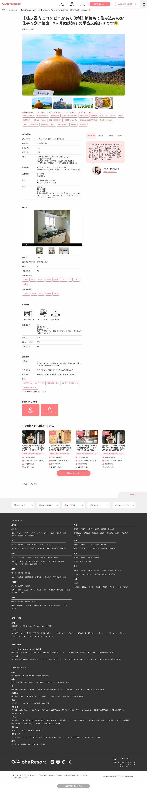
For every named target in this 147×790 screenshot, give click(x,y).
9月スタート (15, 636)
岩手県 (20, 544)
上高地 (26, 590)
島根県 (83, 544)
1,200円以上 (15, 703)
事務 (44, 652)
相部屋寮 (53, 689)
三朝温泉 (96, 548)
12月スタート (48, 636)
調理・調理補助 (80, 652)
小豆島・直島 (78, 561)
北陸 (13, 569)
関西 (75, 525)
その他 (111, 652)
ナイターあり (16, 723)
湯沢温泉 (14, 592)
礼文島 (59, 533)
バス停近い (52, 696)
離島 (29, 744)
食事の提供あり (52, 720)
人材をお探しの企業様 (20, 777)
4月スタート (82, 633)
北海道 (13, 525)
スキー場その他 (116, 659)
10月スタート (26, 636)
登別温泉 (31, 536)
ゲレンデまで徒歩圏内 (122, 720)
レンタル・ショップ (71, 659)
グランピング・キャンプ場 (90, 737)
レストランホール (22, 652)
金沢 (13, 577)
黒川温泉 (112, 574)
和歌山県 (111, 529)
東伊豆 (65, 605)
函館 (64, 533)
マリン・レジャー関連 (100, 652)
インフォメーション (102, 659)
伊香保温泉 (23, 564)
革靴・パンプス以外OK (84, 710)
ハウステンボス (79, 574)
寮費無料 (14, 689)
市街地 (42, 744)
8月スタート (123, 633)
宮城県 (27, 544)
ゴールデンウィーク (18, 633)
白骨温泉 (52, 590)
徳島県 (90, 557)
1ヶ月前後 (23, 626)
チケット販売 (23, 659)
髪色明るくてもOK (67, 710)
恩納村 (91, 587)
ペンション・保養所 (73, 737)
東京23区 (14, 561)
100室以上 (15, 730)
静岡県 (20, 601)
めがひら (113, 548)
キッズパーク (58, 659)
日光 (49, 561)
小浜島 (118, 587)
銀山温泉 (41, 548)
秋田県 (34, 544)
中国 (75, 540)
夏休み (29, 633)
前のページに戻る (30, 484)
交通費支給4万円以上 (117, 710)
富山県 (13, 573)
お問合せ (84, 775)
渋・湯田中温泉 (36, 590)
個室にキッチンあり (83, 689)
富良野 (13, 536)
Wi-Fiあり (61, 689)
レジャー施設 (37, 737)
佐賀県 (83, 570)
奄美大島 (97, 574)
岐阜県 (13, 601)
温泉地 (23, 744)
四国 (75, 553)
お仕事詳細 (91, 135)
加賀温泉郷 (29, 577)
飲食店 (54, 737)
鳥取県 (76, 544)
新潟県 (13, 586)
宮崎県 (110, 570)
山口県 (103, 544)
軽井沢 (13, 590)
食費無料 (62, 720)
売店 (48, 652)
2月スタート (62, 633)
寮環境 (101, 135)
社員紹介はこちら (110, 172)
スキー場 (47, 737)
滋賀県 (76, 529)
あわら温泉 (47, 577)
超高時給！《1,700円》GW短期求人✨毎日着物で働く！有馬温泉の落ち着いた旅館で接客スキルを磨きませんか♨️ (113, 448)
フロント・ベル (35, 652)
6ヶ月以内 (40, 626)
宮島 (75, 548)
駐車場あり (70, 689)
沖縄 (75, 579)
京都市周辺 (77, 533)
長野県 (27, 586)
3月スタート (72, 633)
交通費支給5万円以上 (18, 713)
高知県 (83, 557)
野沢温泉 (60, 590)
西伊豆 (13, 608)
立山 (64, 577)
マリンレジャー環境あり (75, 720)
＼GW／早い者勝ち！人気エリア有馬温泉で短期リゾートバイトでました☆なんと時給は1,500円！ (87, 448)
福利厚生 (120, 135)
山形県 (41, 544)
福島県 (48, 544)
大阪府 (90, 529)
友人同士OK (36, 710)
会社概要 (52, 775)
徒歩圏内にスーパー (34, 696)
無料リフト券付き (107, 720)
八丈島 (42, 564)
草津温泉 (35, 561)
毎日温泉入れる (27, 720)
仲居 (13, 652)
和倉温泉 (20, 577)
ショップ (61, 737)
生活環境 (110, 135)
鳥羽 (50, 605)
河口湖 (68, 590)
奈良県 (103, 529)
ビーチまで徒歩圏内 (92, 720)
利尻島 (52, 533)
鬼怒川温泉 (33, 564)
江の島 (43, 561)
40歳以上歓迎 (44, 682)
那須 (54, 561)
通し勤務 (14, 710)
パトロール (34, 659)
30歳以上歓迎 (33, 682)
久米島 (98, 587)
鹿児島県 (118, 570)
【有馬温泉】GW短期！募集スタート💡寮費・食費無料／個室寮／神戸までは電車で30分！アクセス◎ (60, 448)
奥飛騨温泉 (37, 605)
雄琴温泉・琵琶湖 (98, 533)
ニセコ (19, 533)
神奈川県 (21, 557)
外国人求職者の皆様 (72, 775)
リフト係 (14, 659)
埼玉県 (29, 557)
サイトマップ (17, 775)
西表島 (112, 587)
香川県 (76, 557)
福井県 (27, 573)
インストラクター (46, 659)
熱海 (13, 605)
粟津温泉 (38, 577)
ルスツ (39, 533)
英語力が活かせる (28, 675)
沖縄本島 (77, 587)
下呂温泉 (28, 605)
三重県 (34, 601)
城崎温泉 (87, 533)
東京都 (13, 557)
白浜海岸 (125, 533)
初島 (45, 605)
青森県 (13, 544)
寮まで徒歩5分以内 (97, 689)
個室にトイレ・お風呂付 (27, 689)
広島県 (96, 544)
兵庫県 (96, 529)
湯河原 (27, 561)
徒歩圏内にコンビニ (18, 696)
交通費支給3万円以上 (101, 710)
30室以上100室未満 (27, 730)
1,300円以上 (26, 703)
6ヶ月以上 (48, 626)
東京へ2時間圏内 (63, 696)
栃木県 (42, 557)
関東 (13, 553)
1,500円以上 (46, 703)
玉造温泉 (104, 548)
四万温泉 (61, 561)
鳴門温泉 (88, 561)
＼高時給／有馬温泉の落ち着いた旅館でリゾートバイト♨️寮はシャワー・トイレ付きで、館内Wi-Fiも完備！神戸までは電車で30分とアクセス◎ (33, 448)
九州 (75, 566)
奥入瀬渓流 (15, 548)
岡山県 (90, 544)
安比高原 (55, 548)
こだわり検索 (13, 10)
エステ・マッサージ (67, 652)
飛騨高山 (20, 605)
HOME (4, 10)
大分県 (103, 570)
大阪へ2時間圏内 (77, 696)
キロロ (33, 533)
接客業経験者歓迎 (42, 675)
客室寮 (46, 689)
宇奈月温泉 (57, 577)
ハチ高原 (77, 536)
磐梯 (48, 548)
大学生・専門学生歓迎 (19, 682)
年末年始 (36, 633)
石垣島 (105, 587)
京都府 (83, 529)
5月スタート (92, 633)
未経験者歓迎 (16, 675)
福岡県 (76, 570)
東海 (13, 597)
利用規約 (43, 775)
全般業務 (55, 652)
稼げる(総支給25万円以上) (51, 710)
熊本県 (96, 570)
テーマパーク (27, 737)
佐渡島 (22, 592)
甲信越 (13, 582)
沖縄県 (76, 583)
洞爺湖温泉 (22, 536)
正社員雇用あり (40, 720)
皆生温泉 (82, 548)
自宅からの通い (24, 710)
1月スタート (51, 633)
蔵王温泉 (33, 548)
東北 (13, 540)
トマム (26, 533)
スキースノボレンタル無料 (31, 723)
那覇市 (84, 587)
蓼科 (45, 590)
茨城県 (49, 557)
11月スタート (37, 636)
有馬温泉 (110, 533)
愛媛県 (96, 557)
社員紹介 (60, 775)
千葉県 (36, 557)
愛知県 (27, 601)
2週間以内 (14, 626)
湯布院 (104, 574)
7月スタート (113, 633)
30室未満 (38, 730)
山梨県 (20, 586)
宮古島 (125, 587)
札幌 (13, 533)
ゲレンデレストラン (86, 659)
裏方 (89, 652)
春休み (43, 633)
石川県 (20, 573)
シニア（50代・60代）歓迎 (60, 682)
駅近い (44, 696)
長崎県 (90, 570)
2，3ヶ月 (32, 626)
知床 (45, 533)
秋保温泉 (24, 548)
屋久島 (89, 574)
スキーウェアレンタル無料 (51, 723)
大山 (89, 548)
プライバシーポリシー (31, 775)
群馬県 (56, 557)
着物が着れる (16, 720)
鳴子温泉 (63, 548)
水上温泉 (14, 564)
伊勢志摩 (57, 605)
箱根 (21, 561)
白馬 (19, 590)
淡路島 (117, 533)
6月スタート (102, 633)
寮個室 (40, 689)
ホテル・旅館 (16, 737)
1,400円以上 (36, 703)
